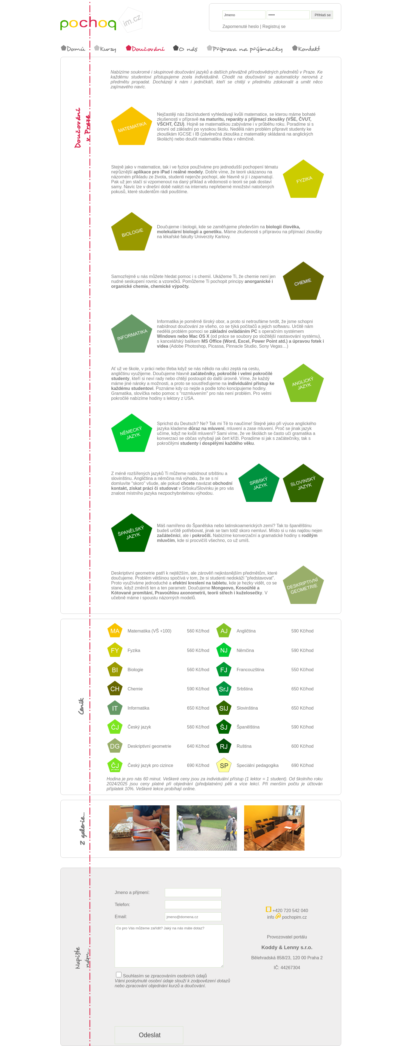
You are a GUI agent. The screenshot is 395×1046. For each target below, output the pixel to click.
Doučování (145, 48)
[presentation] (156, 1017)
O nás (185, 48)
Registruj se (274, 26)
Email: (121, 916)
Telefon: (122, 904)
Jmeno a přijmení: (132, 892)
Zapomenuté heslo (240, 26)
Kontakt (306, 48)
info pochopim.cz (287, 917)
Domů (73, 48)
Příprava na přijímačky (245, 48)
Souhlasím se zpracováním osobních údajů (165, 976)
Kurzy (105, 48)
